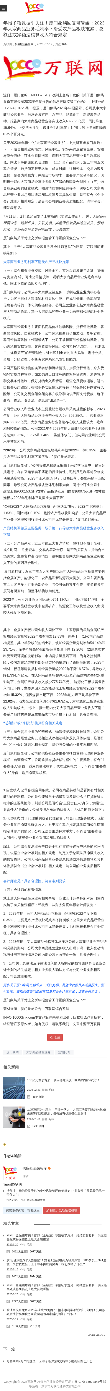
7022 (12, 1251)
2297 (12, 1301)
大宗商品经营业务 (38, 1052)
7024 (65, 44)
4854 (32, 1096)
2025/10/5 (13, 1200)
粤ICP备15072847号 (88, 1381)
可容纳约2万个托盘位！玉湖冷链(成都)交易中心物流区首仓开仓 (49, 1361)
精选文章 (11, 1223)
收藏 (55, 1037)
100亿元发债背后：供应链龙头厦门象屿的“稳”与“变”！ (63, 1080)
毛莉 (51, 1089)
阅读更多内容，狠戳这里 (22, 1210)
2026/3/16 (13, 1269)
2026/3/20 (13, 1244)
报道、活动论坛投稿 (61, 1210)
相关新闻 (11, 1067)
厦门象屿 (13, 1052)
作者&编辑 (12, 1156)
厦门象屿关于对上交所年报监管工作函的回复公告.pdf (44, 238)
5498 (32, 1126)
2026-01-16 (33, 1119)
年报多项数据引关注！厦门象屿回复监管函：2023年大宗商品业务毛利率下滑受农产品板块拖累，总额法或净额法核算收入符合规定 (54, 28)
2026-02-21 (33, 1089)
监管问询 (64, 1052)
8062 (12, 1276)
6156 (12, 1326)
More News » (96, 1335)
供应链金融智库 (24, 44)
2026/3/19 (13, 1319)
